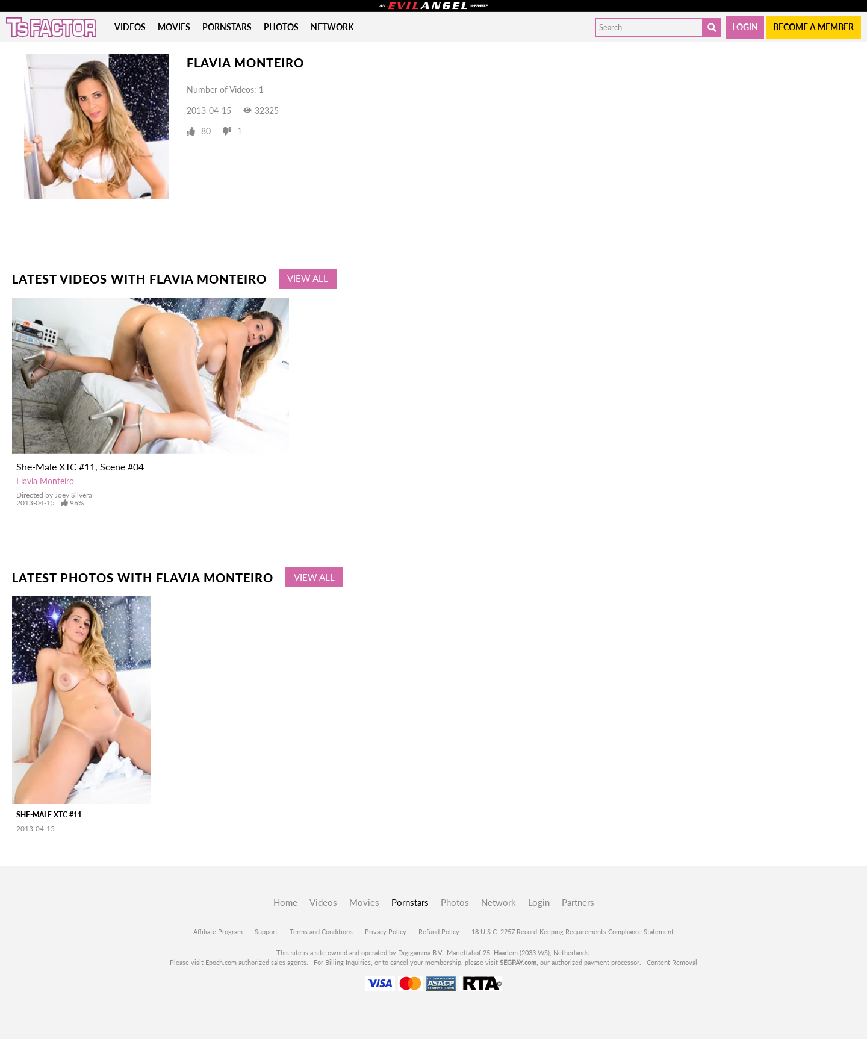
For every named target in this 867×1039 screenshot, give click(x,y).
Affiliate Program (218, 931)
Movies (174, 27)
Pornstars (227, 27)
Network (332, 27)
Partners (578, 902)
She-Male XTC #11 (49, 814)
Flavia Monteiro (45, 481)
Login (745, 27)
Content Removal (672, 962)
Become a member (813, 27)
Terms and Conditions (321, 931)
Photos (281, 27)
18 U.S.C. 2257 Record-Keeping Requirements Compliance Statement (572, 931)
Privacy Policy (385, 931)
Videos (130, 27)
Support (266, 931)
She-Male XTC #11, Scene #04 (80, 466)
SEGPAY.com (518, 962)
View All (307, 278)
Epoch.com (221, 962)
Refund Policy (438, 931)
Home (285, 902)
